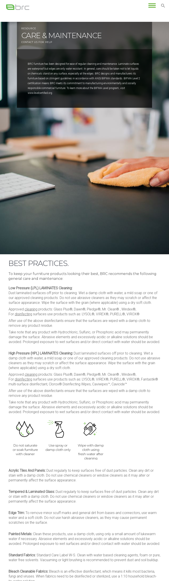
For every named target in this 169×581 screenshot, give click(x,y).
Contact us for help (36, 42)
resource (28, 28)
